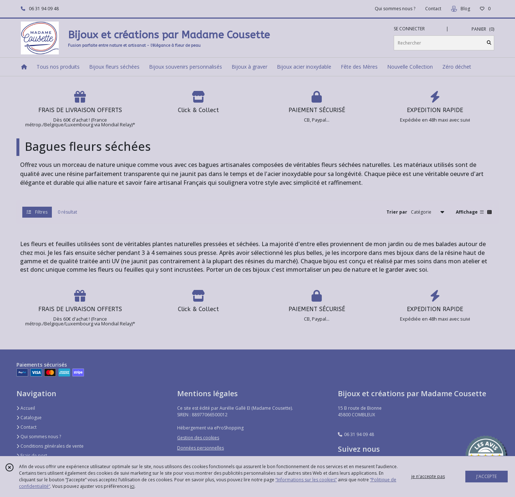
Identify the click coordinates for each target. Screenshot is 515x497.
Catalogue (29, 417)
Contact (433, 8)
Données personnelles (200, 448)
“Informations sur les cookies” (306, 480)
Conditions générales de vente (50, 446)
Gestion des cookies (198, 438)
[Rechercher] (489, 43)
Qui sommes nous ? (38, 436)
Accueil (25, 408)
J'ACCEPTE (486, 476)
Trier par (396, 212)
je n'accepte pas (428, 476)
